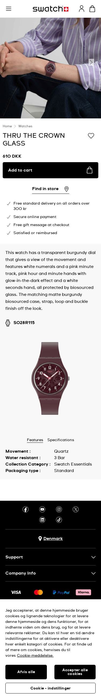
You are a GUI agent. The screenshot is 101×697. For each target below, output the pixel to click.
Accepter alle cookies (75, 672)
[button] (8, 9)
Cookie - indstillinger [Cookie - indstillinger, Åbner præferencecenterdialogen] (50, 688)
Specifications (60, 440)
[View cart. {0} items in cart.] (92, 8)
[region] (50, 648)
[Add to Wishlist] (91, 135)
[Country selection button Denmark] (50, 539)
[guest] (81, 8)
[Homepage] (50, 9)
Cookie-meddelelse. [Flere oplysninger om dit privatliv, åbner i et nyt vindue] (35, 656)
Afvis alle (26, 672)
